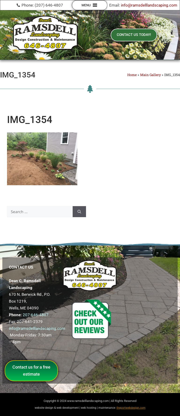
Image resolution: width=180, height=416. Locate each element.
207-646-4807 (36, 314)
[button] (86, 5)
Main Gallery (150, 75)
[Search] (79, 211)
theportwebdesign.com (131, 407)
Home (132, 75)
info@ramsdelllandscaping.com (149, 5)
